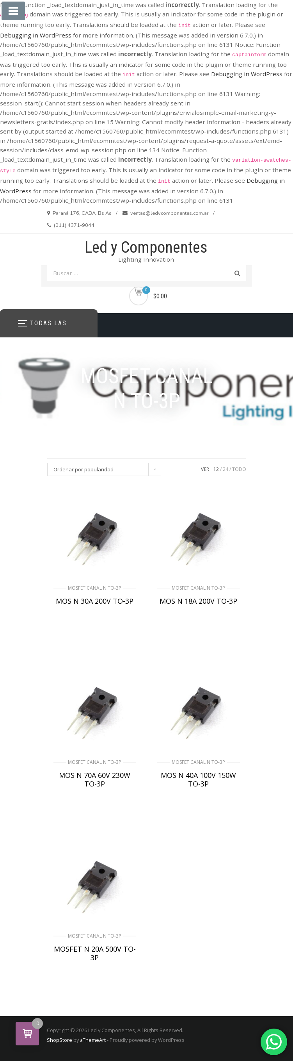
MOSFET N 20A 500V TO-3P (95, 953)
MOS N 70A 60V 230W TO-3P (94, 779)
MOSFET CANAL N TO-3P (94, 588)
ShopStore (59, 1039)
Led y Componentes (146, 247)
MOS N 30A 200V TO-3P (94, 601)
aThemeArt (93, 1039)
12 (216, 469)
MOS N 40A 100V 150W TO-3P (198, 779)
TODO (239, 469)
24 (225, 469)
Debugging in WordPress (35, 35)
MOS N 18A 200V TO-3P (198, 601)
